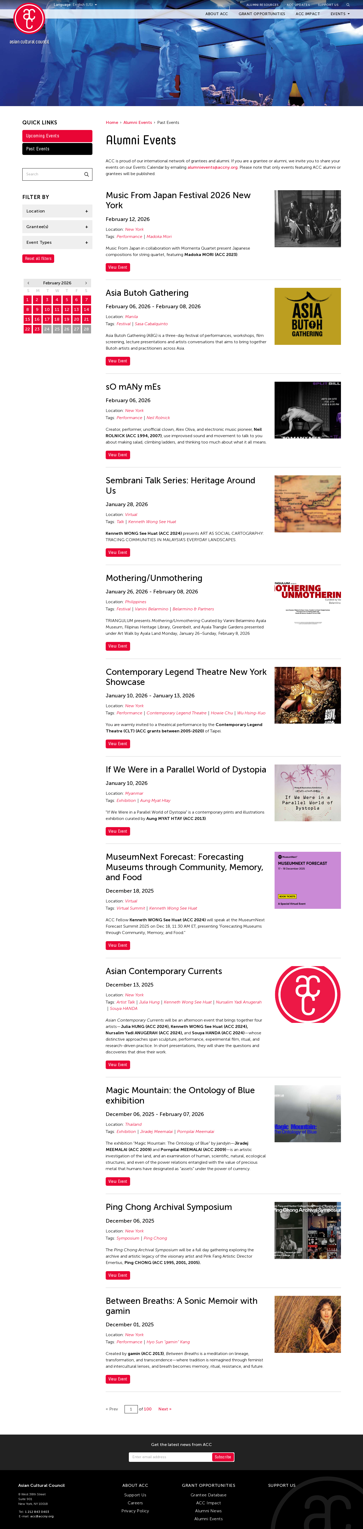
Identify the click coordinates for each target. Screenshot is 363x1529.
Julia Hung (149, 1002)
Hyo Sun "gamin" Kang (168, 1341)
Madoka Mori (159, 236)
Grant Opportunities (262, 14)
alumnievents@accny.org (212, 167)
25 (57, 329)
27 (76, 329)
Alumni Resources (262, 5)
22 (27, 329)
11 (57, 309)
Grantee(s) (37, 226)
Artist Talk (126, 1002)
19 (66, 319)
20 (76, 319)
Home (112, 122)
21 (86, 319)
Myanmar (134, 793)
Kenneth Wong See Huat (152, 521)
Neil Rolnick (158, 417)
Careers (135, 1502)
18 (56, 319)
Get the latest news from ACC (181, 1445)
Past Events (38, 149)
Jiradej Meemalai (156, 1131)
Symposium (128, 1238)
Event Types (39, 242)
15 (27, 319)
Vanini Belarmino (151, 608)
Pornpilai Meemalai (195, 1131)
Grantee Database (209, 1494)
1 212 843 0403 (37, 1512)
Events (338, 14)
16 (37, 319)
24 (47, 329)
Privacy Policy (135, 1510)
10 (47, 309)
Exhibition (126, 800)
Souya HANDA (124, 1008)
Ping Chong (155, 1238)
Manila (131, 316)
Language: (63, 4)
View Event (117, 267)
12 (67, 309)
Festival (124, 323)
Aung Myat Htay (155, 800)
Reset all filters (38, 258)
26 (66, 329)
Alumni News (208, 1510)
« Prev (112, 1408)
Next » (165, 1408)
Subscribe (223, 1457)
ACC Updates (298, 5)
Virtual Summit (131, 908)
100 (148, 1408)
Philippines (135, 601)
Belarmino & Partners (193, 608)
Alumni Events (137, 122)
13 (76, 309)
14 (86, 309)
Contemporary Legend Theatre (177, 712)
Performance (129, 236)
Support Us (328, 5)
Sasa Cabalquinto (151, 323)
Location (35, 211)
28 (86, 329)
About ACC (217, 14)
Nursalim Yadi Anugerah (239, 1002)
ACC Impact (308, 14)
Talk (120, 521)
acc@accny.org (42, 1516)
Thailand (133, 1124)
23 (37, 329)
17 (47, 319)
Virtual (131, 514)
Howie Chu (222, 712)
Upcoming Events (42, 136)
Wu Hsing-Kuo (251, 712)
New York (134, 229)
